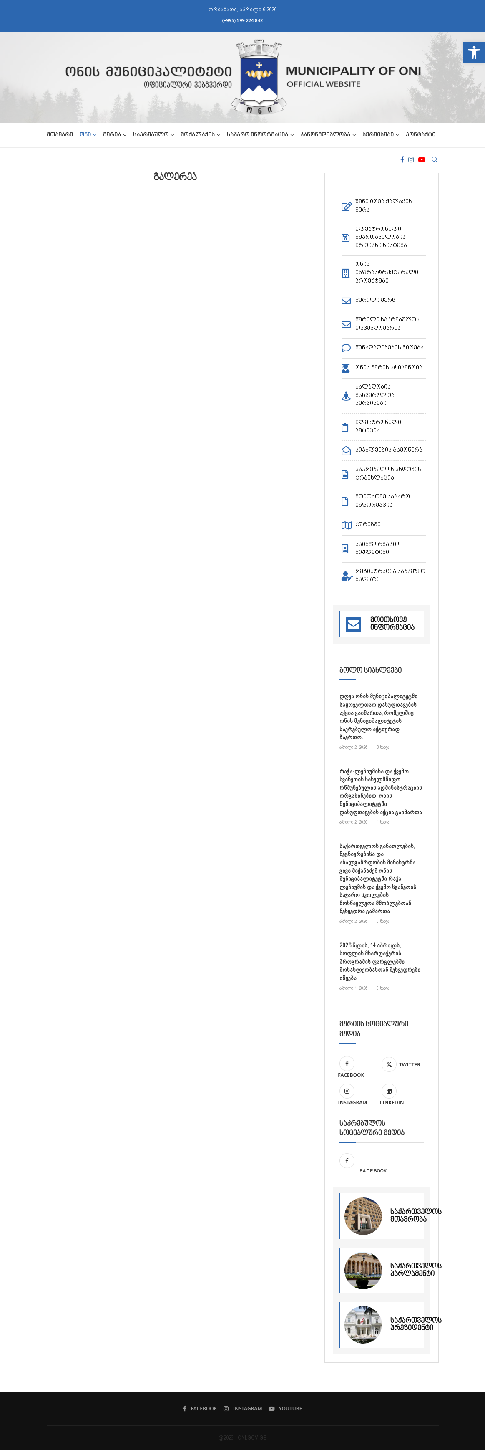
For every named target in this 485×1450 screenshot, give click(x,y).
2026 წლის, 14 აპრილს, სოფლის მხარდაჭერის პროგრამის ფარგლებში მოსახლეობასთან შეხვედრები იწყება (379, 961)
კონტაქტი (420, 135)
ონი (85, 135)
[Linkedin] (400, 1095)
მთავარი (60, 135)
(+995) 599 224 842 (242, 20)
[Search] (434, 159)
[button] (474, 52)
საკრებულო (150, 135)
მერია (112, 135)
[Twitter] (400, 1063)
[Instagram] (411, 159)
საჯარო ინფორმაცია (257, 135)
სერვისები (378, 135)
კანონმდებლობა (325, 135)
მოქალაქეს (198, 135)
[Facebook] (402, 159)
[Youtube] (421, 159)
